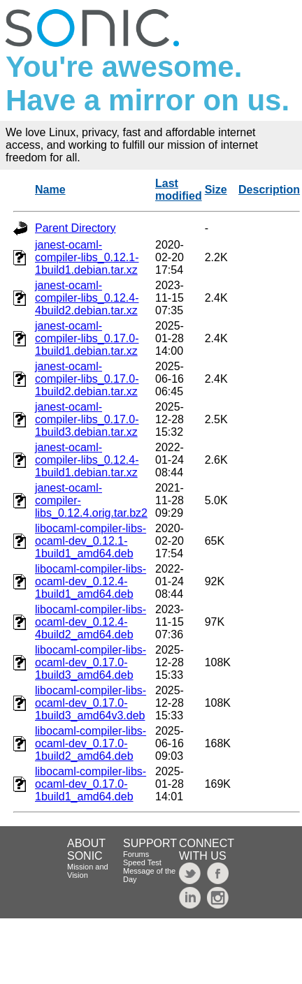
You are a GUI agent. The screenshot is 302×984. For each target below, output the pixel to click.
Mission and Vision (87, 870)
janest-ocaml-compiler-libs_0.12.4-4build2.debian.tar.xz (87, 297)
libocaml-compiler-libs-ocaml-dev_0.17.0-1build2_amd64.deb (90, 743)
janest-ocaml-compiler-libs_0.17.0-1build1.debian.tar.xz (87, 338)
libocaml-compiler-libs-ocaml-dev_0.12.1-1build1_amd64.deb (90, 540)
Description (269, 190)
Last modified (178, 189)
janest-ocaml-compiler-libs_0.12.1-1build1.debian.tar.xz (87, 257)
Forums (136, 854)
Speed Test (142, 862)
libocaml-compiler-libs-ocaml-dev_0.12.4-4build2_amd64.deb (90, 621)
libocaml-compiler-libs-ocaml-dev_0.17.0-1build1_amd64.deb (90, 783)
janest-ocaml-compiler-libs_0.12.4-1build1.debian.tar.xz (87, 459)
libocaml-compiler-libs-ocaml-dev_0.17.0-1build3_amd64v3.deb (90, 702)
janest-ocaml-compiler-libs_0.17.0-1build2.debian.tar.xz (87, 378)
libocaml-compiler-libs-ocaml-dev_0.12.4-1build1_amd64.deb (90, 581)
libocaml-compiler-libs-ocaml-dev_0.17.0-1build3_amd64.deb (90, 662)
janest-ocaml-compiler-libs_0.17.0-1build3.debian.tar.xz (87, 419)
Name (50, 190)
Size (216, 190)
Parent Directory (75, 228)
